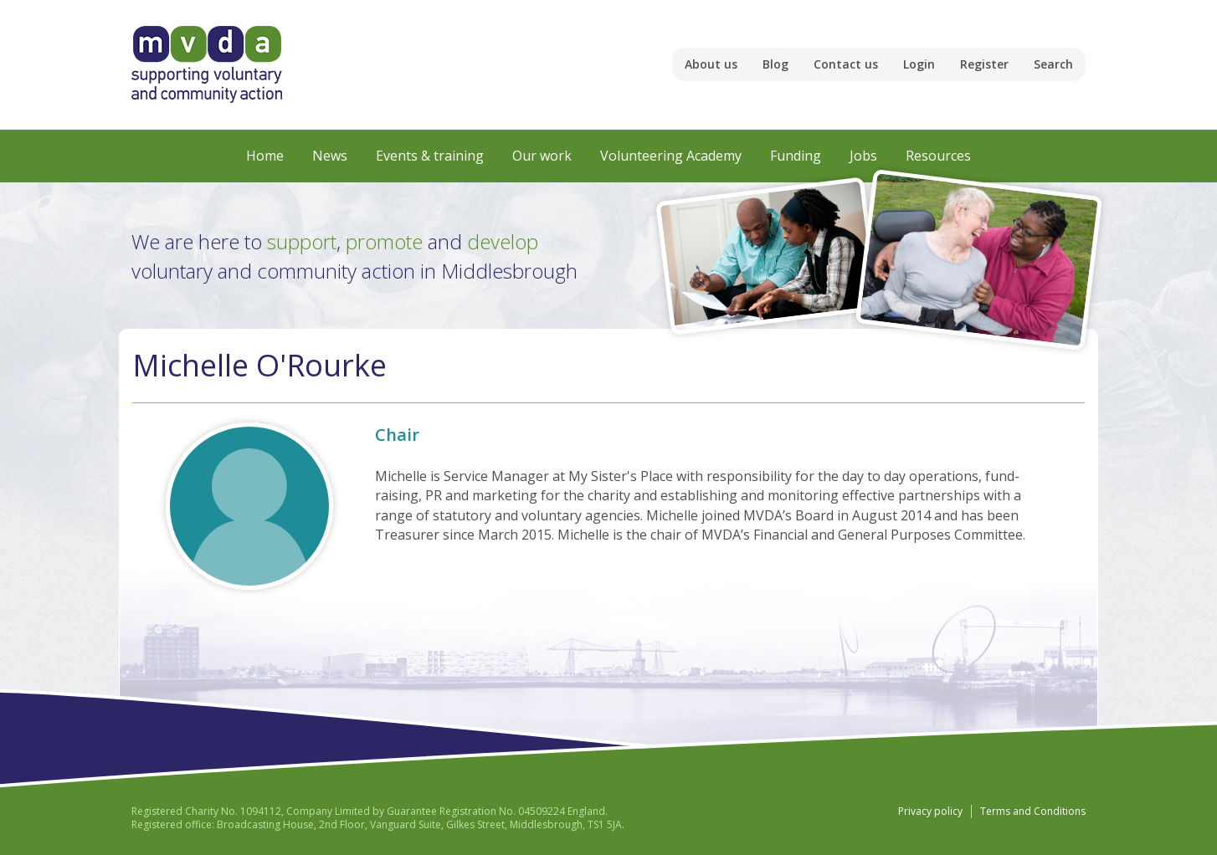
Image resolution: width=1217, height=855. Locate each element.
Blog (775, 64)
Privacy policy (930, 811)
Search (1053, 64)
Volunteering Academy (671, 155)
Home (265, 155)
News (329, 155)
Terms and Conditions (1033, 811)
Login (919, 64)
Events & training (430, 155)
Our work (542, 155)
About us (711, 64)
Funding (795, 155)
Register (984, 64)
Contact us (846, 64)
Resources (938, 155)
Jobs (863, 155)
